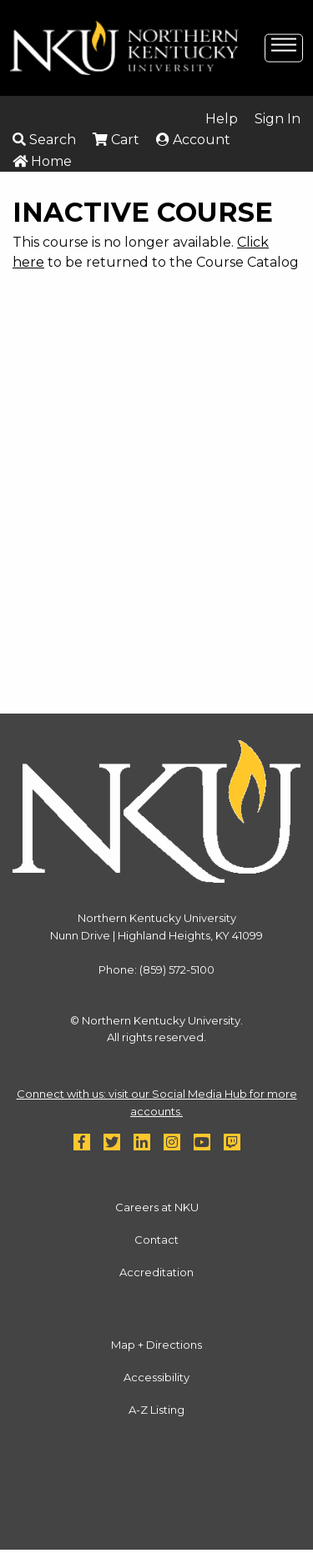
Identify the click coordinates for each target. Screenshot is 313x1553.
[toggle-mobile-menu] (283, 46)
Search (44, 140)
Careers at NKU (157, 1207)
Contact (156, 1239)
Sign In (277, 119)
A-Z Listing (156, 1409)
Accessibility (156, 1377)
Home (42, 161)
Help (221, 119)
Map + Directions (156, 1344)
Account (193, 140)
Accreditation (156, 1272)
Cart (116, 140)
